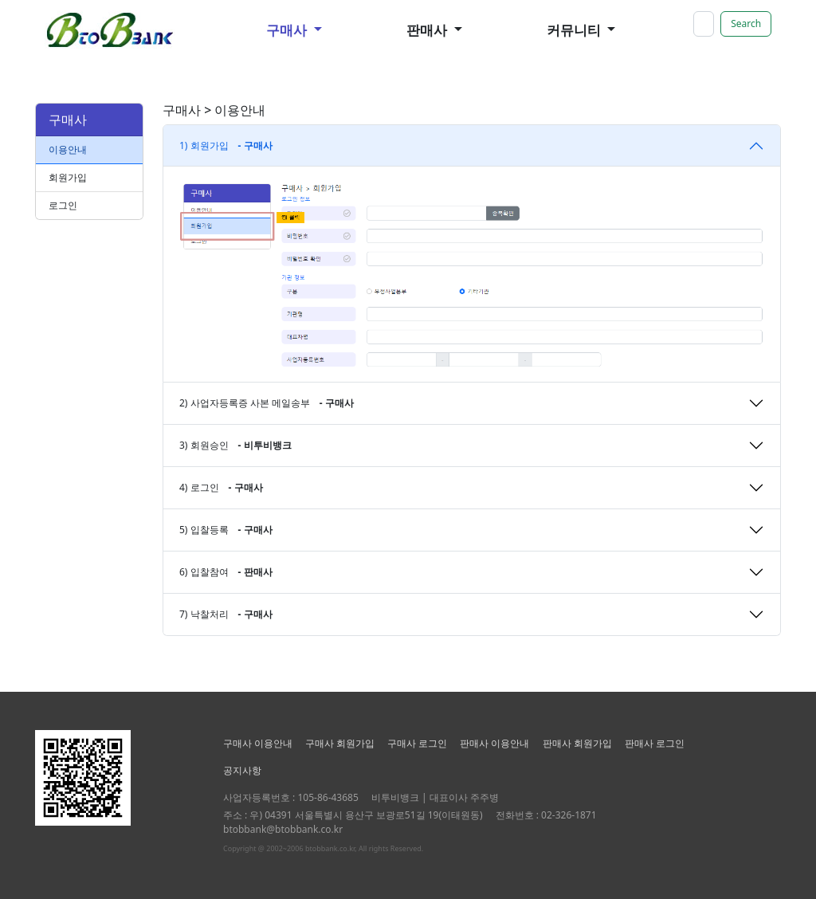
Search (746, 23)
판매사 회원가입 (577, 743)
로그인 (63, 205)
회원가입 (68, 177)
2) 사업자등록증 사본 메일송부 (266, 403)
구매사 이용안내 (257, 743)
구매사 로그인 (417, 743)
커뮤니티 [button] (575, 30)
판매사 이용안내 (494, 743)
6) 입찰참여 (226, 572)
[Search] (703, 24)
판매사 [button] (428, 30)
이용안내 (68, 149)
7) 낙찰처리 (226, 614)
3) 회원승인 (235, 445)
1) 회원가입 (226, 145)
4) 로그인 (221, 487)
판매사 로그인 (655, 743)
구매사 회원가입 (340, 743)
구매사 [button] (288, 30)
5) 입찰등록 (226, 529)
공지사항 (242, 770)
